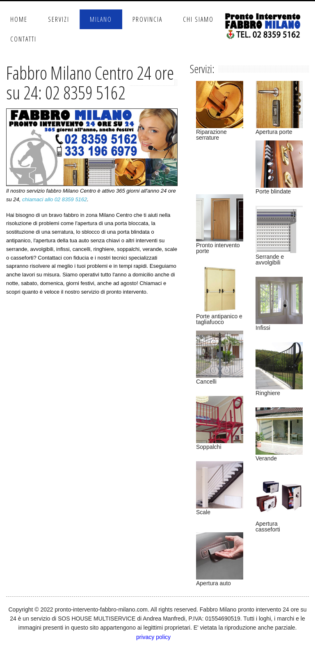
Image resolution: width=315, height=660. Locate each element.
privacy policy (153, 637)
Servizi (58, 19)
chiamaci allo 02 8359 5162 (54, 199)
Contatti (23, 39)
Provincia (147, 19)
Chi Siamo (198, 19)
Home (18, 19)
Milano (101, 19)
